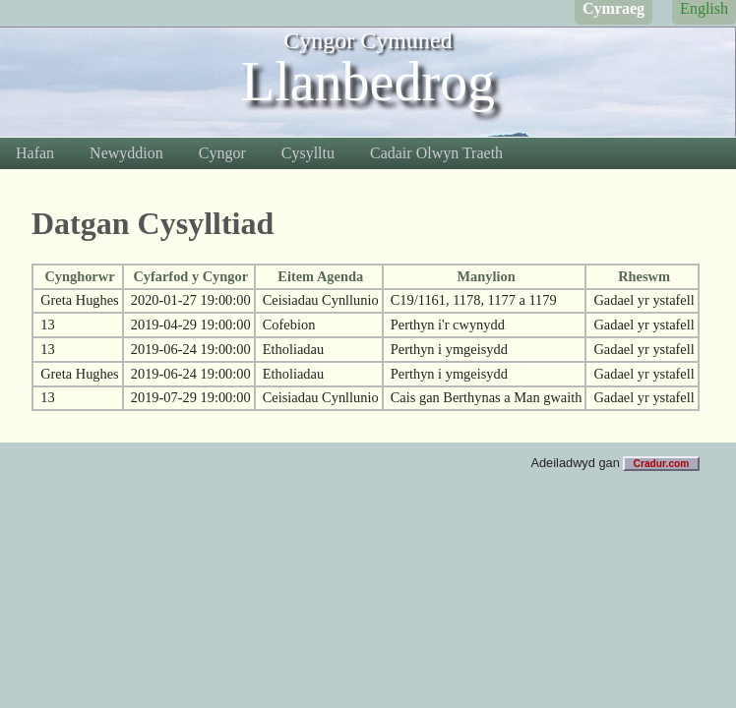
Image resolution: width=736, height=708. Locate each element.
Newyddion (126, 153)
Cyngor (222, 153)
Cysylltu (308, 153)
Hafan (35, 153)
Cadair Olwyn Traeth (436, 153)
